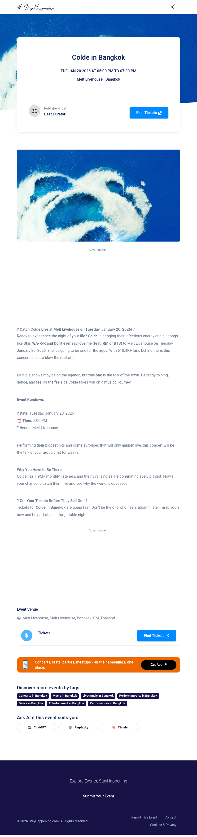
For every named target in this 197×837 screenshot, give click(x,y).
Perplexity (77, 727)
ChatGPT (36, 727)
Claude (119, 727)
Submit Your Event (98, 796)
